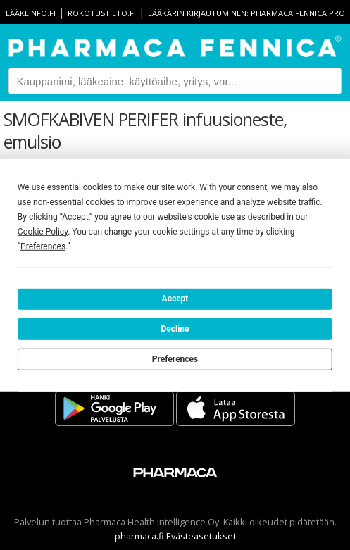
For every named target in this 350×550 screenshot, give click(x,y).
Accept (175, 299)
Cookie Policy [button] (43, 231)
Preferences (175, 358)
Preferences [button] (42, 246)
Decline (175, 329)
